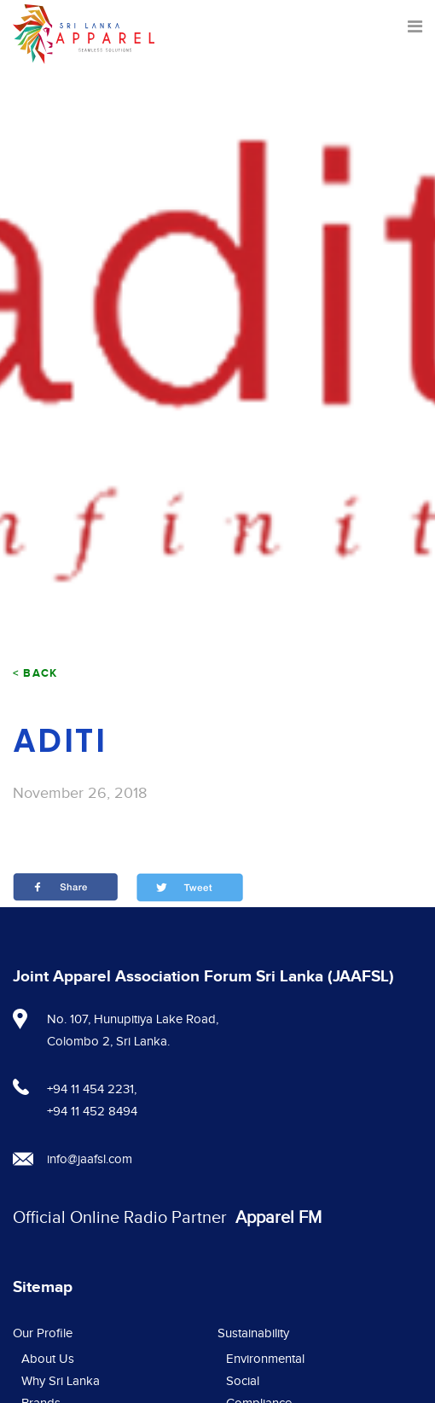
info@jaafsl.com (89, 1159)
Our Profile (42, 1333)
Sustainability (253, 1333)
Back (40, 673)
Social (242, 1381)
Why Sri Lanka (60, 1381)
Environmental (265, 1359)
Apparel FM (278, 1218)
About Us (47, 1359)
